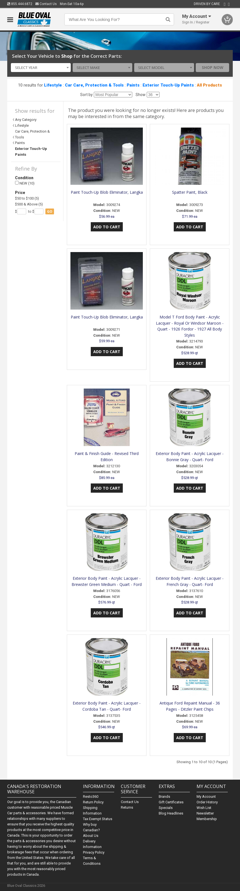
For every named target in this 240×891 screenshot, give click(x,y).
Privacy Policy (93, 852)
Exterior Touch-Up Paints (168, 85)
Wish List (204, 808)
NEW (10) (25, 183)
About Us (90, 835)
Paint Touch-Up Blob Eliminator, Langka (107, 192)
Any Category (25, 120)
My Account (206, 796)
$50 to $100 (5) (27, 198)
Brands (164, 796)
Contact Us (46, 4)
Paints (133, 85)
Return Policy (93, 802)
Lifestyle (53, 85)
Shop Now (212, 67)
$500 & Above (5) (29, 204)
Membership (207, 819)
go (49, 211)
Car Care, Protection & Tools (94, 85)
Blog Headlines (171, 813)
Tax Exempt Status (97, 819)
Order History (207, 802)
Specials (166, 808)
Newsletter (205, 813)
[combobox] (41, 67)
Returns (127, 807)
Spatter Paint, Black (189, 192)
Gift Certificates (171, 802)
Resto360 (90, 796)
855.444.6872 (19, 4)
